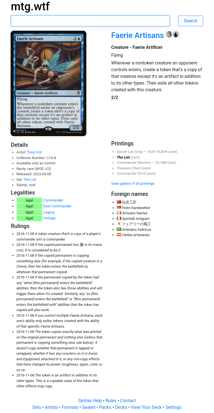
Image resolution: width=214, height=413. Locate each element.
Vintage (49, 218)
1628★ (162, 152)
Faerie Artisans (138, 35)
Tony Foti (34, 152)
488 (163, 162)
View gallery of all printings (132, 183)
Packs (105, 407)
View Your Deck (147, 407)
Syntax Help (90, 400)
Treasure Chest (129, 168)
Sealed (89, 407)
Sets (37, 407)
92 (157, 162)
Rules (112, 400)
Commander (53, 200)
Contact (128, 400)
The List (29, 179)
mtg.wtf (30, 6)
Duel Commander (57, 206)
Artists (52, 407)
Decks (121, 407)
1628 (151, 152)
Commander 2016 (132, 173)
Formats (70, 407)
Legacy (49, 212)
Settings (173, 407)
